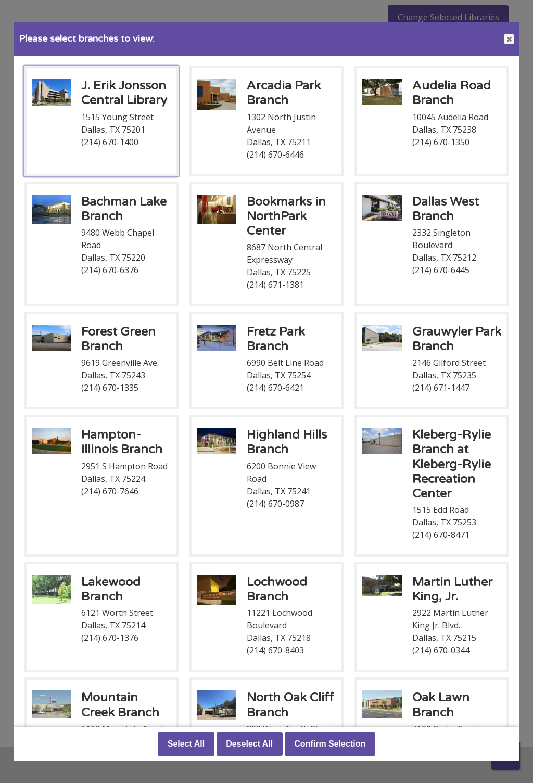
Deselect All (249, 743)
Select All (186, 743)
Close (508, 39)
